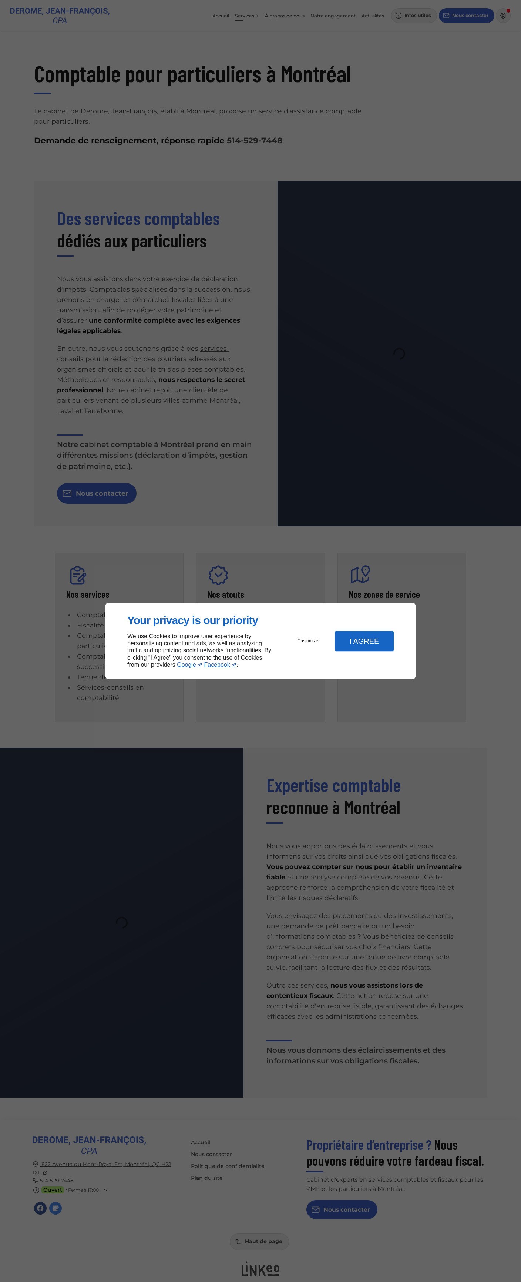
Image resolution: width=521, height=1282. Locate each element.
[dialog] (260, 641)
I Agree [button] (364, 641)
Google (186, 665)
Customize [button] (308, 640)
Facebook (217, 665)
